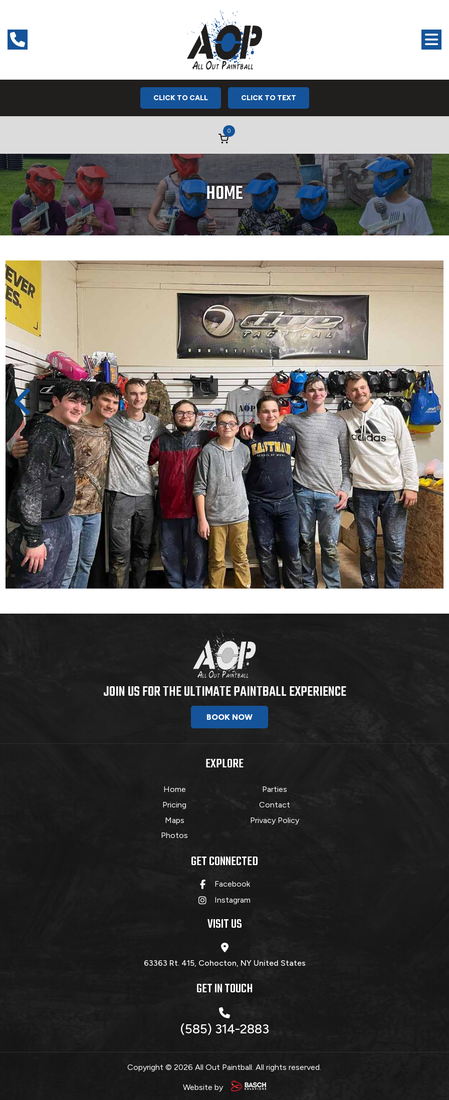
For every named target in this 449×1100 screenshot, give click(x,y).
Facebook (232, 881)
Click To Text (268, 98)
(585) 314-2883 (224, 1019)
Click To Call (180, 98)
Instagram (232, 897)
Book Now (229, 717)
